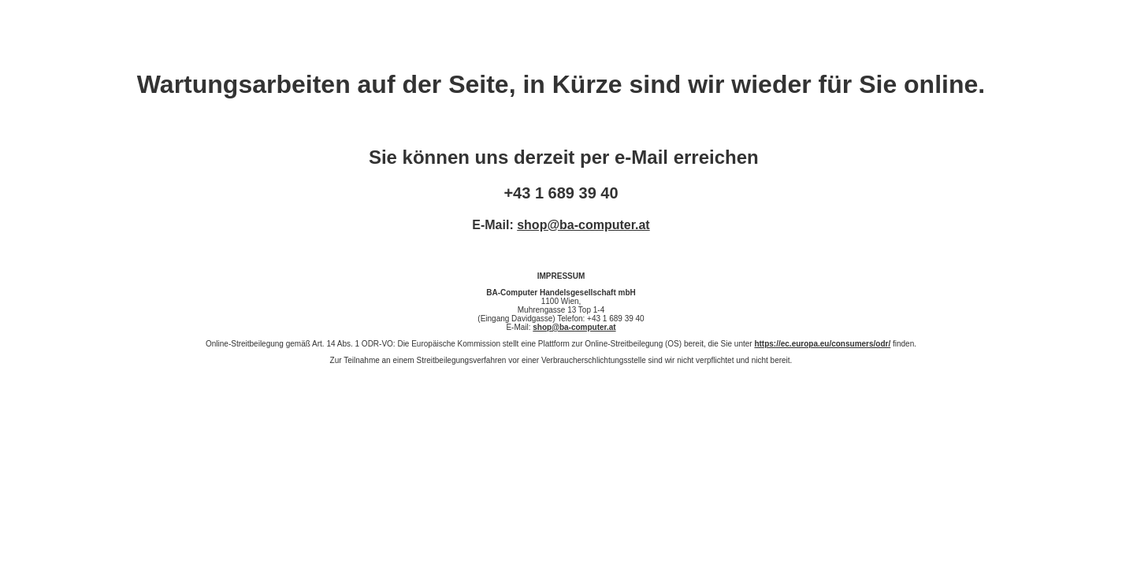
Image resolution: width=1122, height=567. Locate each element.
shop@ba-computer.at (583, 225)
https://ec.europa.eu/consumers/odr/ (822, 343)
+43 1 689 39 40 (560, 193)
